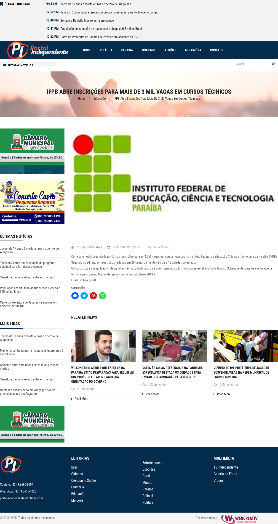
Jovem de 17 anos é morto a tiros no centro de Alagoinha (95, 4)
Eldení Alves (94, 247)
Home (82, 98)
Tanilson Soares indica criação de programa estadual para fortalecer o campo (109, 12)
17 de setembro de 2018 (125, 247)
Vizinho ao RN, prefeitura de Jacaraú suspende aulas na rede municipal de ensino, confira (241, 372)
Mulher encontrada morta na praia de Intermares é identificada (31, 352)
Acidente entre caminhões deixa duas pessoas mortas (29, 366)
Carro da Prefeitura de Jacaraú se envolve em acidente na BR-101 (102, 37)
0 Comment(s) (160, 247)
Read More (79, 399)
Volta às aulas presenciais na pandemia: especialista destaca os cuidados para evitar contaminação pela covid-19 (172, 372)
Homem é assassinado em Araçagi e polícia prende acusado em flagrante (27, 392)
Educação (100, 98)
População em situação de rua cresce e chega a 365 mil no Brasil (102, 29)
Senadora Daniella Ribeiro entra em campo (87, 20)
